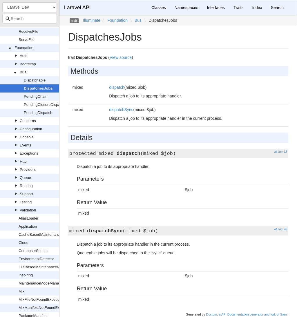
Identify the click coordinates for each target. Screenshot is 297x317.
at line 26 (280, 229)
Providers (28, 169)
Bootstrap (28, 64)
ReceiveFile (28, 31)
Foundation (24, 48)
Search (277, 7)
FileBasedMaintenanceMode (42, 267)
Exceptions (29, 153)
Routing (26, 186)
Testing (26, 202)
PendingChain (36, 96)
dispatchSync (121, 109)
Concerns (28, 121)
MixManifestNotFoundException (45, 307)
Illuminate (91, 20)
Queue (25, 177)
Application (28, 226)
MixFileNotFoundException (41, 299)
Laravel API (77, 7)
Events (25, 145)
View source (121, 57)
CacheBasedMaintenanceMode (45, 234)
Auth (24, 56)
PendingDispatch (38, 113)
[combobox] (29, 18)
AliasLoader (29, 218)
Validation (28, 210)
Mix (21, 291)
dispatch (116, 87)
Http (23, 161)
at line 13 (280, 151)
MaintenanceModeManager (41, 283)
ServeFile (27, 39)
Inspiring (26, 275)
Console (27, 137)
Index (257, 7)
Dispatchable (35, 80)
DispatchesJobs (38, 88)
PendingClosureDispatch (44, 104)
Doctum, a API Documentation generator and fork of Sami (246, 314)
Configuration (31, 129)
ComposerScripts (33, 251)
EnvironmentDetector (36, 259)
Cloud (23, 242)
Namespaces (186, 7)
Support (26, 194)
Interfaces (215, 7)
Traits (238, 7)
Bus (23, 72)
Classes (158, 7)
